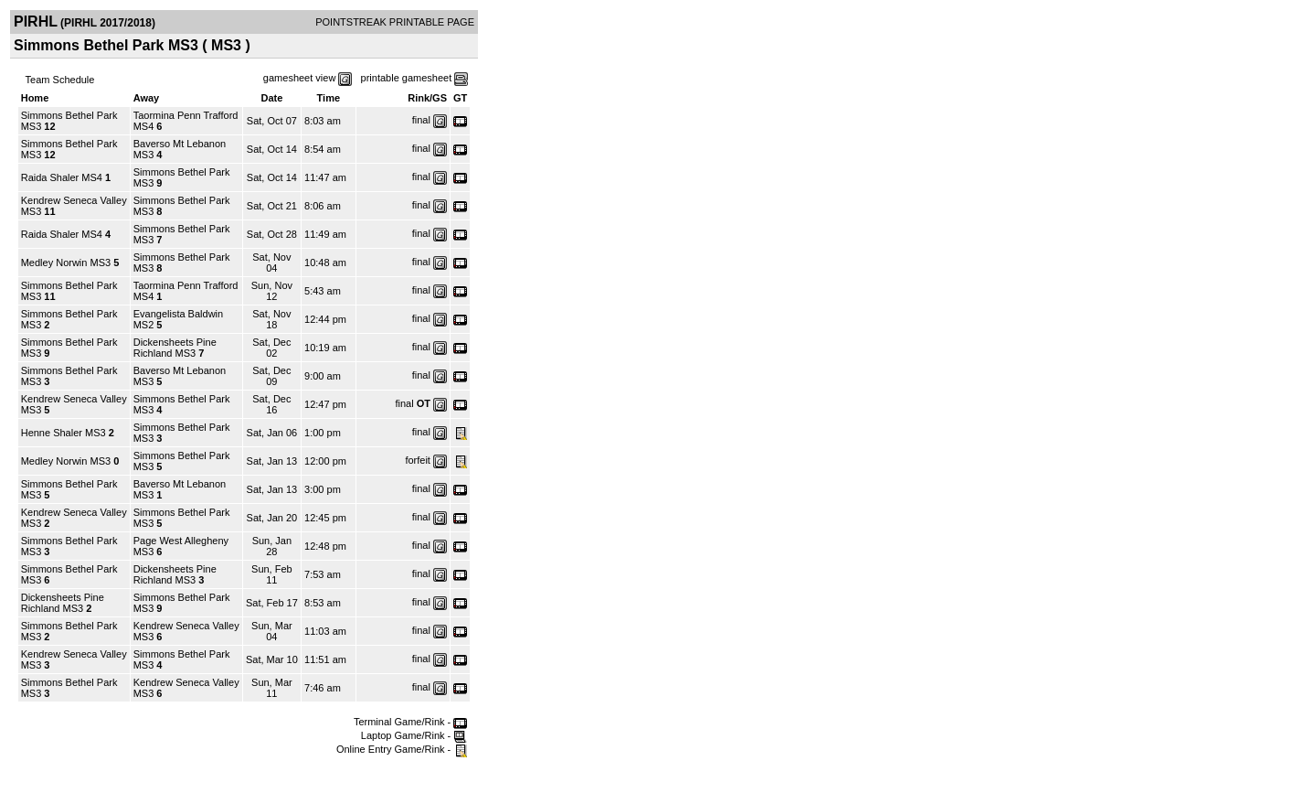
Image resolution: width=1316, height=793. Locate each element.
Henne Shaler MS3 (63, 432)
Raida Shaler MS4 (61, 177)
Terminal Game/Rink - (410, 721)
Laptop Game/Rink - (414, 735)
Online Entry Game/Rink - (401, 749)
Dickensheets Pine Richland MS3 (175, 348)
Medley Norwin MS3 (66, 262)
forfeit (417, 460)
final (421, 119)
